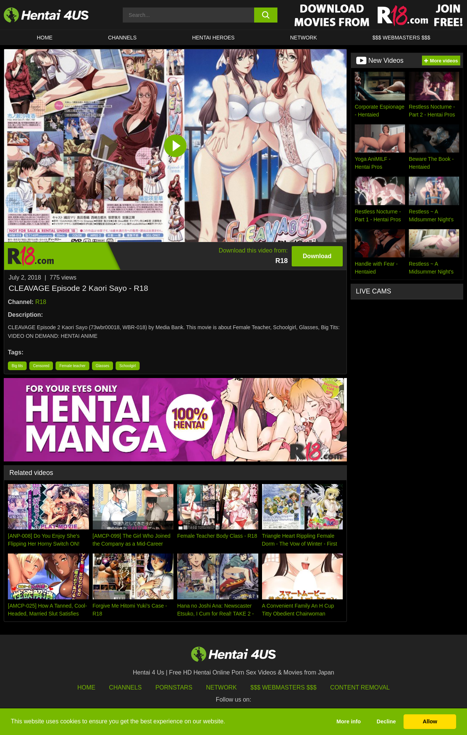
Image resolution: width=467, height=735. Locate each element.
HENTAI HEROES (213, 38)
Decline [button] (386, 721)
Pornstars (173, 687)
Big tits (17, 366)
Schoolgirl (127, 366)
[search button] (265, 15)
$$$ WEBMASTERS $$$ (401, 38)
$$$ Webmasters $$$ (283, 687)
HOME (45, 38)
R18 (40, 302)
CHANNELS (122, 38)
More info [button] (348, 721)
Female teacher (72, 366)
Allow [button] (430, 721)
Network (303, 38)
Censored (41, 366)
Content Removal (360, 687)
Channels (125, 687)
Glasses (102, 366)
